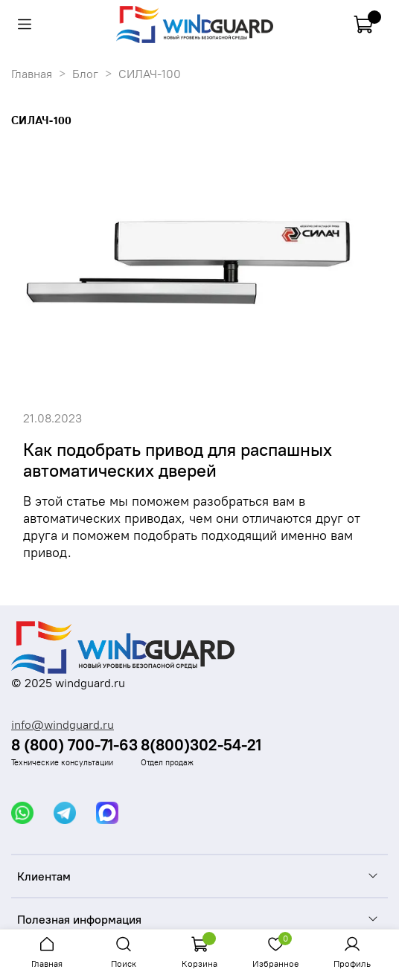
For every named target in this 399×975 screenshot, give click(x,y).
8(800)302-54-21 (201, 745)
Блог (85, 73)
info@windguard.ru (62, 724)
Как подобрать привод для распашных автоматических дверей (177, 460)
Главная (31, 73)
